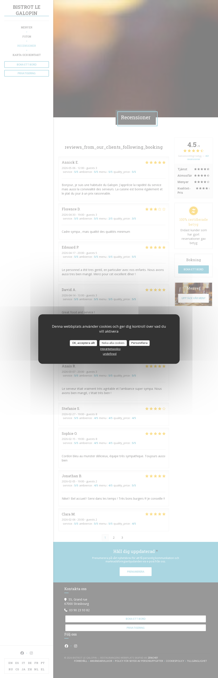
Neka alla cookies (113, 343)
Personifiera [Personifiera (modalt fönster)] (139, 343)
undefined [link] (109, 354)
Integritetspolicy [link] (110, 349)
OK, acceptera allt (83, 343)
